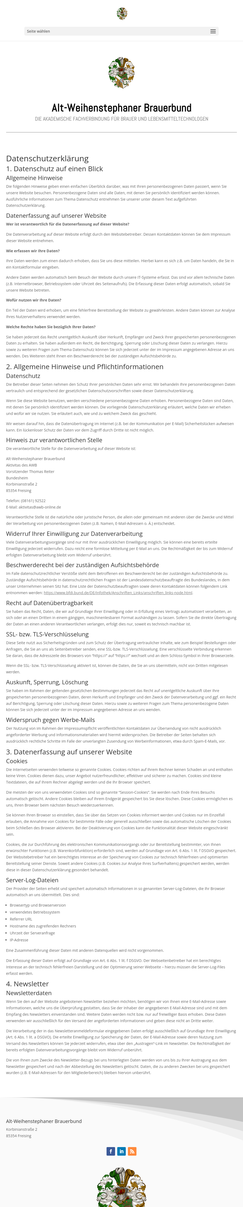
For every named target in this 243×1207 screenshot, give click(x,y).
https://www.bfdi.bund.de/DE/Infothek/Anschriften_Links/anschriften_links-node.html (118, 592)
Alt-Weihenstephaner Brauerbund (121, 108)
